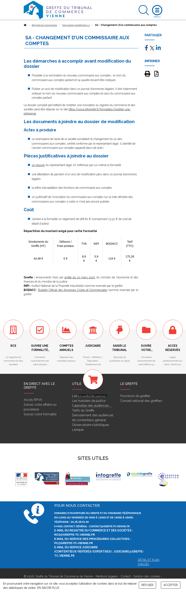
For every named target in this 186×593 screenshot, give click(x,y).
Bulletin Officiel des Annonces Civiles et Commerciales (72, 290)
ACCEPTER (171, 585)
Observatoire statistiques (90, 425)
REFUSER (147, 585)
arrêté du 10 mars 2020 (79, 277)
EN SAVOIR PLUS (48, 587)
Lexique (78, 430)
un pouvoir (38, 165)
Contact (126, 576)
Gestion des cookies (146, 576)
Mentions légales (107, 576)
